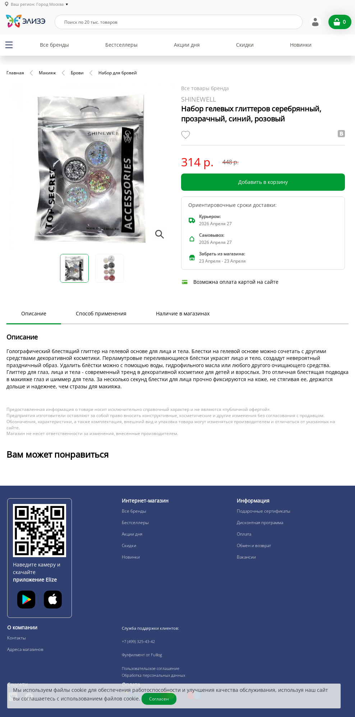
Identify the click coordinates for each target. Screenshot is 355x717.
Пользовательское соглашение (150, 668)
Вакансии (246, 557)
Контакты (16, 638)
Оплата (244, 534)
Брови (77, 73)
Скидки (245, 44)
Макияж (47, 73)
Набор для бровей (117, 73)
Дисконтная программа (260, 522)
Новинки (301, 44)
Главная (15, 73)
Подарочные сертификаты (263, 511)
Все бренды (54, 44)
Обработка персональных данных (153, 675)
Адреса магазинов (25, 649)
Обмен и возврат (254, 545)
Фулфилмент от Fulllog (142, 654)
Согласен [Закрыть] (159, 699)
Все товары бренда (205, 88)
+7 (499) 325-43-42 (138, 641)
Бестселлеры (121, 44)
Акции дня (187, 44)
